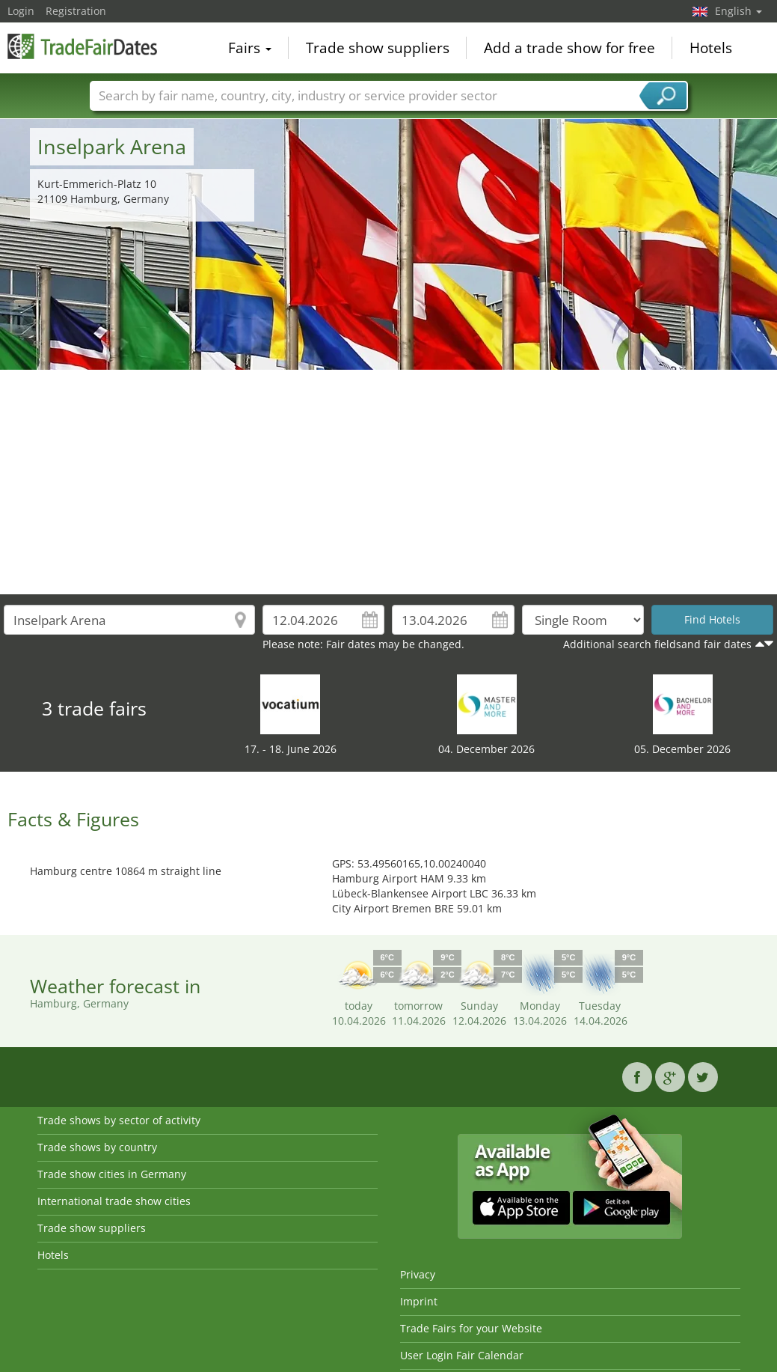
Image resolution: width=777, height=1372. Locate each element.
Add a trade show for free (569, 48)
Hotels (711, 48)
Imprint (418, 1301)
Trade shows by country (97, 1147)
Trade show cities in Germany (111, 1174)
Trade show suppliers (377, 48)
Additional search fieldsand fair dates (657, 644)
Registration (76, 11)
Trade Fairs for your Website (471, 1328)
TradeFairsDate (82, 46)
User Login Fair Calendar (461, 1355)
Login (20, 11)
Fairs (249, 48)
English (738, 11)
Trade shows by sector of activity (118, 1120)
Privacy (417, 1274)
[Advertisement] (389, 482)
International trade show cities (114, 1201)
